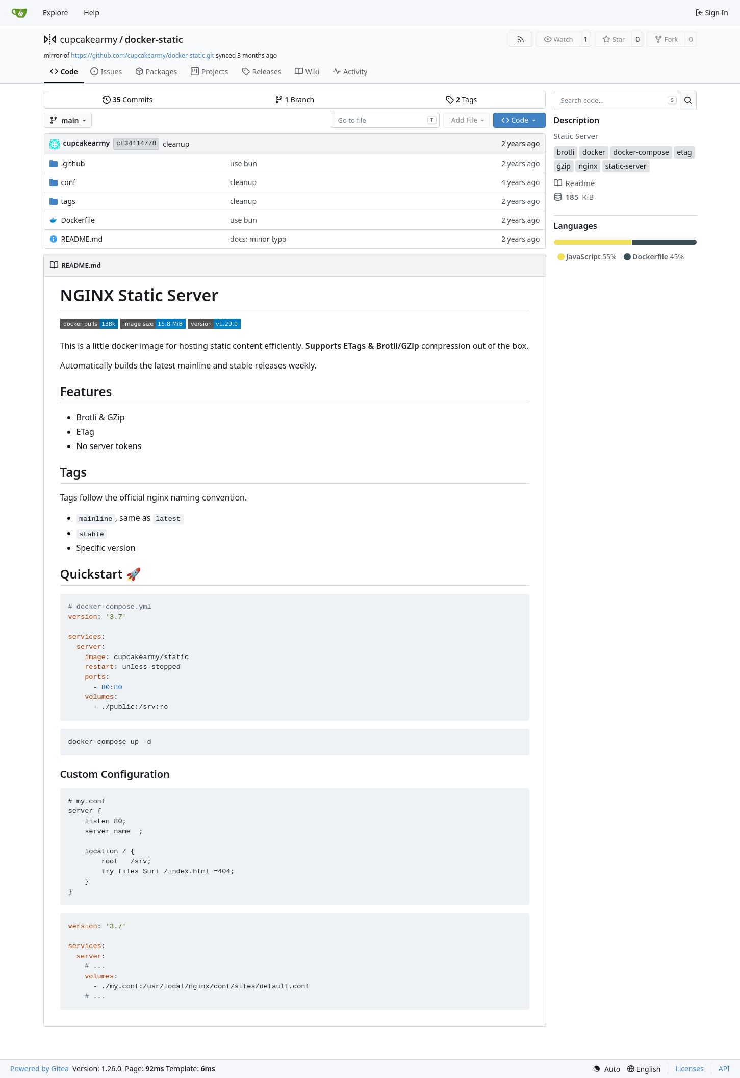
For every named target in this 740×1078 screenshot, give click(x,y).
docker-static (154, 39)
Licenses (689, 1068)
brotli (566, 152)
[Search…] (688, 100)
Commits (127, 99)
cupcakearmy (89, 39)
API (724, 1068)
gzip (564, 166)
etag (684, 152)
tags (68, 201)
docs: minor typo (258, 239)
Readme (574, 183)
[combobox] (385, 120)
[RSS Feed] (520, 39)
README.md (82, 239)
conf (68, 182)
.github (73, 163)
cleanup (176, 144)
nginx (587, 166)
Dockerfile (78, 220)
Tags (461, 99)
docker (593, 152)
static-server (626, 166)
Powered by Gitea (39, 1068)
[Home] (19, 13)
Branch (295, 99)
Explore (55, 12)
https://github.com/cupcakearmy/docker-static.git (142, 55)
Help (91, 12)
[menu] (606, 1069)
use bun (243, 163)
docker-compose (641, 152)
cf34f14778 (136, 143)
